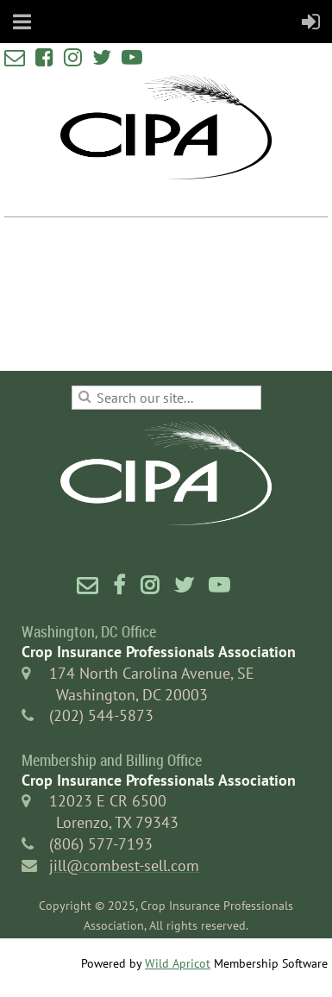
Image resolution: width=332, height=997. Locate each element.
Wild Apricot (177, 963)
